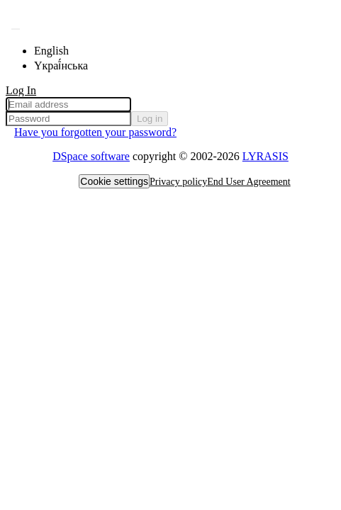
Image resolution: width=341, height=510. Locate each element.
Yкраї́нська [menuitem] (61, 66)
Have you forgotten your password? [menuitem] (95, 132)
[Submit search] (15, 29)
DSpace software (91, 156)
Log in (149, 118)
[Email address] (68, 104)
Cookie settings (114, 181)
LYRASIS (265, 156)
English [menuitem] (51, 51)
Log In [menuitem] (21, 90)
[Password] (68, 118)
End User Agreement (248, 181)
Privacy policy (178, 181)
